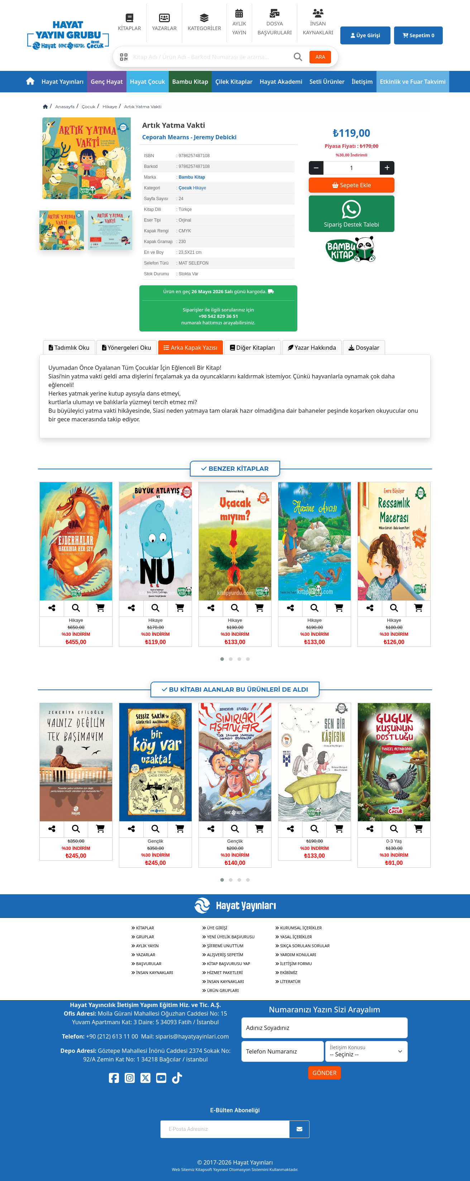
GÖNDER (325, 1073)
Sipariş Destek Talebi (351, 213)
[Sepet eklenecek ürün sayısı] (351, 168)
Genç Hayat (107, 82)
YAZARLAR (143, 954)
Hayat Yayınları (62, 82)
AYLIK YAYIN (145, 945)
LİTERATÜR (288, 981)
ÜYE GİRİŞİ (214, 927)
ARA (320, 56)
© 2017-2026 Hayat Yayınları (235, 1162)
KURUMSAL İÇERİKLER (298, 927)
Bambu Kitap (190, 82)
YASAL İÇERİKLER (293, 936)
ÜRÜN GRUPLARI (220, 990)
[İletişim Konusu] (366, 1051)
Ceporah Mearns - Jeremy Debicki (189, 137)
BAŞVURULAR (146, 963)
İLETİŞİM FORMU (293, 963)
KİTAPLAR (142, 927)
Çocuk (88, 106)
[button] (222, 659)
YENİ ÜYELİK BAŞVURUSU (228, 936)
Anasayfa (65, 106)
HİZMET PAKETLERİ (222, 972)
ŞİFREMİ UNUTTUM (223, 945)
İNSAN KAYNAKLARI (152, 972)
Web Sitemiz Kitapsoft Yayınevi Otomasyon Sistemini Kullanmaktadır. (235, 1169)
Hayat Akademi (281, 82)
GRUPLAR (142, 936)
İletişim (362, 82)
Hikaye (109, 106)
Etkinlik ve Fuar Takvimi (413, 82)
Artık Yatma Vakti (143, 106)
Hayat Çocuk (147, 82)
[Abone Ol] (299, 1129)
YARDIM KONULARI (295, 954)
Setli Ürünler (327, 82)
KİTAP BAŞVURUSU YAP (226, 963)
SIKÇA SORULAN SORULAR (302, 945)
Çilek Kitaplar (234, 82)
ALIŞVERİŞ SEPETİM (222, 954)
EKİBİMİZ (286, 972)
